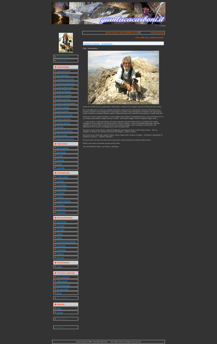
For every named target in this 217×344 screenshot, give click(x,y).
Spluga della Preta (63, 71)
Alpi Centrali (61, 152)
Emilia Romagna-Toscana (66, 242)
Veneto (59, 238)
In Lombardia (61, 185)
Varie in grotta (62, 135)
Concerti (60, 312)
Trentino (60, 234)
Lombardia (61, 226)
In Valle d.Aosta (62, 177)
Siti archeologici (63, 289)
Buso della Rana (63, 75)
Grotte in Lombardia (64, 95)
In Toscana (61, 205)
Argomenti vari (61, 319)
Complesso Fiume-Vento (66, 83)
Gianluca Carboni (62, 56)
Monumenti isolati (63, 285)
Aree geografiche (63, 277)
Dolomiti (60, 156)
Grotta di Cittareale (64, 91)
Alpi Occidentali (62, 148)
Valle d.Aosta (61, 222)
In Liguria (60, 181)
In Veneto (60, 197)
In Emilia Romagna (63, 201)
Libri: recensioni (62, 298)
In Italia (59, 267)
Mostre (59, 293)
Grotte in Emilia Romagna (66, 103)
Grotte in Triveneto (63, 99)
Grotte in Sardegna (64, 119)
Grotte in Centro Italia (64, 115)
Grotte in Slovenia (63, 123)
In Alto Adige (61, 189)
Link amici (59, 327)
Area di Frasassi (63, 111)
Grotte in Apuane (63, 107)
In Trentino (61, 193)
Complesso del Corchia (65, 79)
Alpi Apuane (61, 246)
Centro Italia (61, 250)
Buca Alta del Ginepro (65, 131)
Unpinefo (60, 127)
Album (59, 308)
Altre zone (60, 160)
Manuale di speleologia (65, 139)
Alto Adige (60, 230)
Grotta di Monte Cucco (65, 87)
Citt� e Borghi (62, 281)
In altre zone (61, 213)
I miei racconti (61, 60)
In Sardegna (61, 209)
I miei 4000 (61, 168)
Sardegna (60, 254)
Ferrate (59, 164)
